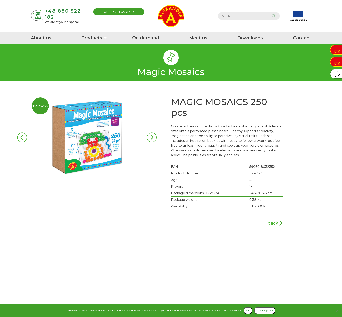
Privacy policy (265, 310)
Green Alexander (119, 12)
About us (41, 38)
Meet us (198, 38)
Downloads (250, 38)
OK (248, 310)
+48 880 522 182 (63, 14)
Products (92, 38)
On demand (146, 38)
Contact (302, 38)
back (273, 223)
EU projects (298, 16)
